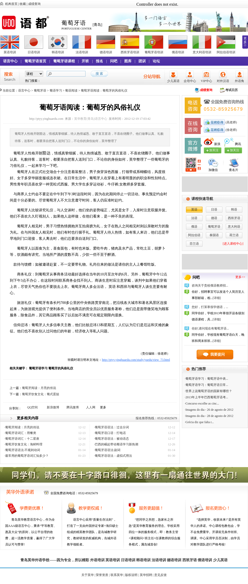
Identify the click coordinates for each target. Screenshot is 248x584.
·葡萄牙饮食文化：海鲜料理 (23, 444)
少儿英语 (173, 81)
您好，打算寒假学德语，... (210, 307)
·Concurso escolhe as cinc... (202, 403)
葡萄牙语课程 (64, 61)
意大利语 (234, 226)
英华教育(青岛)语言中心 (90, 119)
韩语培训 (58, 52)
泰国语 (214, 235)
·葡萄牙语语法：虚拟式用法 (113, 456)
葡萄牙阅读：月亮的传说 (39, 388)
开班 (85, 61)
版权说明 (131, 575)
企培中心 (190, 81)
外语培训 (97, 560)
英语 (194, 209)
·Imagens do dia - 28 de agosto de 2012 (209, 416)
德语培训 (106, 52)
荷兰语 (234, 235)
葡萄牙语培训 (154, 52)
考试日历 (231, 90)
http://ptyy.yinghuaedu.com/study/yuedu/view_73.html (136, 360)
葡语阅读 (71, 90)
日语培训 (34, 52)
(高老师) (231, 122)
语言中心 (10, 61)
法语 (194, 218)
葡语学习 (56, 90)
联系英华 (117, 575)
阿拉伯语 (194, 235)
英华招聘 (146, 575)
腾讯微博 (72, 407)
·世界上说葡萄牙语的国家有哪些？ (208, 391)
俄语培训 (178, 52)
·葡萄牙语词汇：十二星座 (21, 438)
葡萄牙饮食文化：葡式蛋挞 (40, 394)
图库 (127, 61)
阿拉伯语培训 (226, 52)
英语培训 (10, 52)
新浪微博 (53, 407)
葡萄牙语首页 (35, 61)
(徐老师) (231, 130)
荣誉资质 (102, 575)
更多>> (240, 277)
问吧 (113, 61)
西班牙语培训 (130, 52)
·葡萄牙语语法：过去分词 (111, 427)
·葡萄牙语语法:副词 (107, 450)
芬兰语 (194, 243)
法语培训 (82, 52)
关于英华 (87, 575)
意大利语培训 (202, 52)
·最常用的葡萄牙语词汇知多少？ (26, 456)
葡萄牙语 (40, 90)
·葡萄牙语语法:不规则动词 (22, 450)
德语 (214, 218)
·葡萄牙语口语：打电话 (110, 433)
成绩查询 (34, 4)
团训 (142, 61)
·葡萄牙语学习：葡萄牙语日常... (206, 385)
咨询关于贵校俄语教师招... (210, 285)
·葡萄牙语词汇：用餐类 (20, 433)
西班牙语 (234, 218)
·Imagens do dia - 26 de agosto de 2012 (209, 409)
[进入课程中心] (233, 243)
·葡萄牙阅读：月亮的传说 (21, 427)
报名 (99, 61)
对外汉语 (223, 81)
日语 (214, 209)
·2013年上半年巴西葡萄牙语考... (206, 397)
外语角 (239, 81)
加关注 (234, 150)
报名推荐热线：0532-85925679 (156, 418)
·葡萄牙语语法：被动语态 (111, 438)
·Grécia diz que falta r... (199, 422)
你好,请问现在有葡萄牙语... (210, 328)
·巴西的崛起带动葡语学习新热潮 (116, 444)
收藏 (23, 4)
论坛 (156, 61)
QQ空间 (32, 407)
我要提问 (217, 354)
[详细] (217, 298)
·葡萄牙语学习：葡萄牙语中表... (206, 378)
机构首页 (11, 4)
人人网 (90, 407)
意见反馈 (160, 575)
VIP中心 (206, 81)
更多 (245, 40)
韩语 (234, 209)
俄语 (194, 226)
